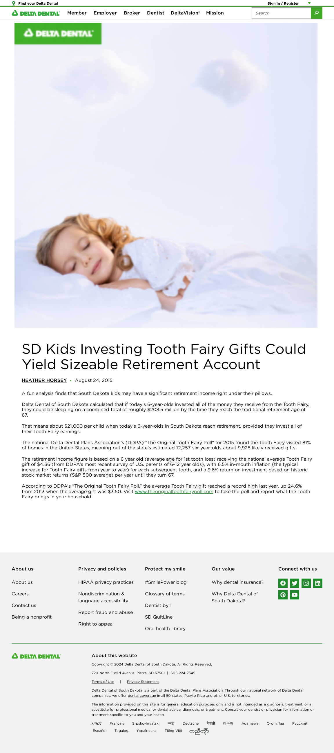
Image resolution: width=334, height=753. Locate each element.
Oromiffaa (275, 723)
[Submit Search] (316, 23)
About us (22, 582)
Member (77, 23)
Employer (105, 23)
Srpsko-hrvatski (145, 723)
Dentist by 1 (158, 605)
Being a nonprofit (32, 617)
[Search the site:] (281, 23)
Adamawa (250, 723)
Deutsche (191, 723)
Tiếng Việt (173, 730)
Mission (215, 23)
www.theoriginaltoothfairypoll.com (174, 491)
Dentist (155, 23)
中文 (171, 723)
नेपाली (211, 723)
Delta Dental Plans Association (196, 690)
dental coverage (142, 695)
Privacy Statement (143, 681)
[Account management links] (310, 6)
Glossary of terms (165, 594)
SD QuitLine (159, 617)
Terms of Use (103, 681)
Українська (147, 730)
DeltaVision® (185, 23)
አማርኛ (96, 723)
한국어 (228, 723)
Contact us (24, 605)
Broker (132, 23)
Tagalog (121, 730)
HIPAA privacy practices (106, 582)
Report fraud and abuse (105, 612)
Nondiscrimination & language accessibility (103, 597)
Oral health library (165, 628)
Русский (299, 723)
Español (99, 730)
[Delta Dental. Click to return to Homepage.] (36, 23)
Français (117, 723)
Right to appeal (96, 624)
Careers (20, 594)
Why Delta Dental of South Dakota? (235, 597)
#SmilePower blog (166, 582)
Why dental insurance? (238, 582)
